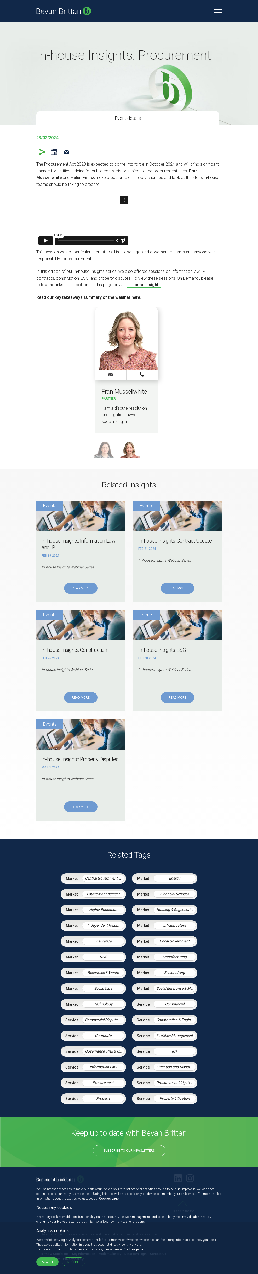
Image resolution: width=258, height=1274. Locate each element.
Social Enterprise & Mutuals (176, 988)
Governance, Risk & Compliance (104, 1051)
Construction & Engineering (176, 1020)
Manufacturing (174, 957)
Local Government (175, 941)
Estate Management (103, 894)
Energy (174, 878)
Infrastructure (174, 925)
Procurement (103, 1083)
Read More (81, 588)
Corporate (103, 1035)
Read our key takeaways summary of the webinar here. (88, 297)
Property (103, 1098)
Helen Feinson (84, 177)
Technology (103, 1004)
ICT (174, 1051)
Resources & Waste (103, 973)
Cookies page (109, 1198)
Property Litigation (174, 1098)
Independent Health (103, 925)
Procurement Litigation (175, 1083)
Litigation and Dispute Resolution (176, 1067)
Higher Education (103, 910)
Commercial (174, 1004)
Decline (73, 1262)
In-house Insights (144, 284)
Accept (47, 1262)
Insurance (103, 941)
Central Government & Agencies (104, 878)
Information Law (103, 1067)
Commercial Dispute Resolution (104, 1020)
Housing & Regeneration (176, 910)
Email (67, 152)
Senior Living (174, 973)
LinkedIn (54, 152)
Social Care (103, 988)
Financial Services (174, 894)
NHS (103, 957)
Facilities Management (174, 1035)
